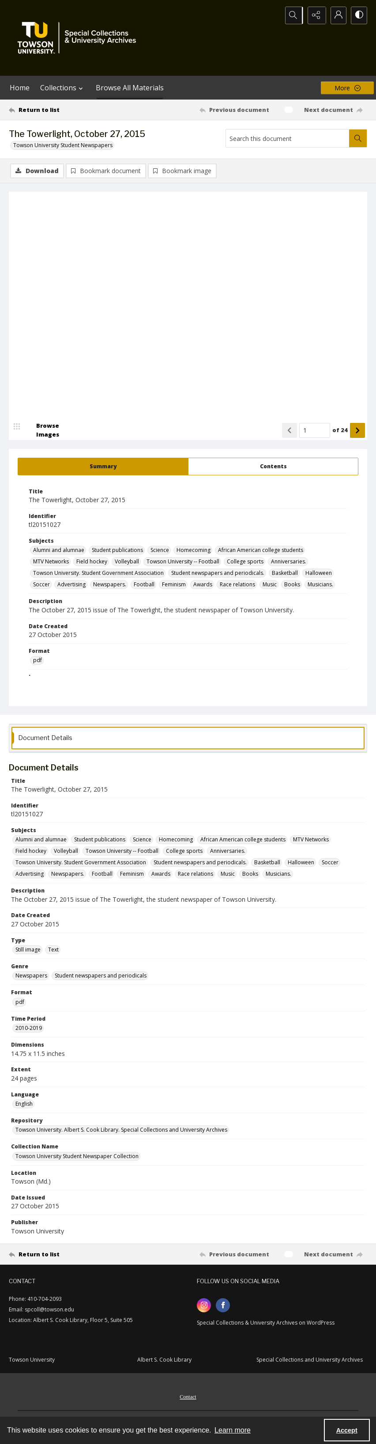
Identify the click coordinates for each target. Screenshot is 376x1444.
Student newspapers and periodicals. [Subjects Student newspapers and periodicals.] (217, 574)
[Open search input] (292, 15)
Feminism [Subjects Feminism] (174, 585)
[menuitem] (188, 1396)
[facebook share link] (223, 1306)
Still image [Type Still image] (28, 950)
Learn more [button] (232, 1430)
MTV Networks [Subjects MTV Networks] (51, 562)
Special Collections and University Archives (309, 1360)
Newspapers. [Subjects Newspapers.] (109, 585)
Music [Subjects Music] (270, 585)
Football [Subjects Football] (144, 585)
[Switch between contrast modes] (358, 15)
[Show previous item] (289, 430)
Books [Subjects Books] (292, 585)
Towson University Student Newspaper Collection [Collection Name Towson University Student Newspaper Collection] (77, 1156)
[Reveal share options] (314, 15)
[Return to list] (56, 110)
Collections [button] (62, 87)
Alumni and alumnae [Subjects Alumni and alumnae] (58, 551)
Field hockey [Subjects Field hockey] (91, 562)
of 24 (340, 430)
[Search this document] (287, 138)
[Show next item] (357, 430)
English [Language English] (24, 1104)
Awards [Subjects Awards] (202, 585)
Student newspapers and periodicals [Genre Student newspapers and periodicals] (101, 976)
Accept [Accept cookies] (346, 1430)
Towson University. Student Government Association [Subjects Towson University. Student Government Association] (98, 574)
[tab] (103, 467)
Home (20, 88)
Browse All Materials (130, 88)
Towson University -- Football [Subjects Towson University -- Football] (183, 562)
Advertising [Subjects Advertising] (71, 585)
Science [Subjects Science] (159, 551)
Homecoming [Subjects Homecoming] (194, 551)
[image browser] (42, 431)
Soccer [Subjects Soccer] (41, 585)
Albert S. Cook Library (164, 1360)
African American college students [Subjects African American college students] (260, 551)
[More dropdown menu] (347, 87)
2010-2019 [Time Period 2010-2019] (28, 1029)
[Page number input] (314, 430)
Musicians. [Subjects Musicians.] (320, 585)
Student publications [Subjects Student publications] (117, 551)
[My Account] (336, 15)
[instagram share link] (204, 1306)
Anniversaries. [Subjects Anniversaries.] (288, 562)
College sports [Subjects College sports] (245, 562)
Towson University (32, 1360)
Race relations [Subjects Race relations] (237, 585)
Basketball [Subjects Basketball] (285, 574)
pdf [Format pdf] (37, 661)
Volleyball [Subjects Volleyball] (127, 562)
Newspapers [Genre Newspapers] (31, 976)
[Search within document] (358, 138)
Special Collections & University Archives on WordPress (266, 1323)
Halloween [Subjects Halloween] (318, 574)
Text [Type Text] (53, 950)
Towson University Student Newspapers (63, 145)
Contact (188, 1397)
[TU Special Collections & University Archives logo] (79, 38)
